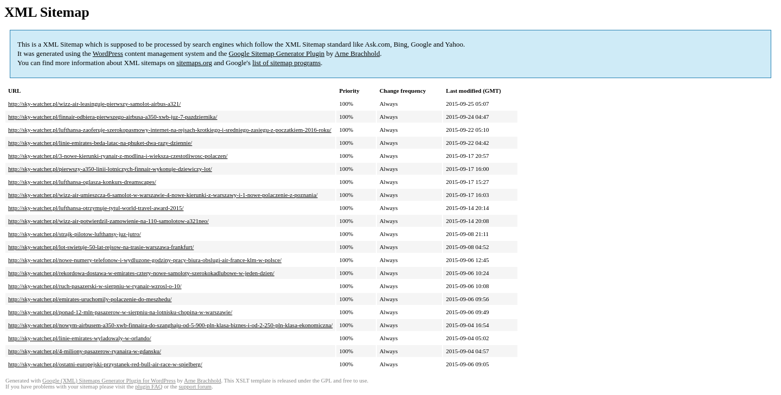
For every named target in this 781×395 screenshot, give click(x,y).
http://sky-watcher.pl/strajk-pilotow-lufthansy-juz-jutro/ (74, 234)
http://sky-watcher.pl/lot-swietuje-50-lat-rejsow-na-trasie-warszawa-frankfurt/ (101, 247)
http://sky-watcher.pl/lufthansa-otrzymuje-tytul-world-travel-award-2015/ (96, 208)
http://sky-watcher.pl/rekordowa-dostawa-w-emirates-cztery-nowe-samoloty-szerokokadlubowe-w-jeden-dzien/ (141, 273)
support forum (195, 387)
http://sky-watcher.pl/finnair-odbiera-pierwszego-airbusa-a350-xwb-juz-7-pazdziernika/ (112, 116)
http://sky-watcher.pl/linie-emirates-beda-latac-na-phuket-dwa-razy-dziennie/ (100, 142)
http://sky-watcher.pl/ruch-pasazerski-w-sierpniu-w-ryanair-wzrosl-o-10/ (95, 286)
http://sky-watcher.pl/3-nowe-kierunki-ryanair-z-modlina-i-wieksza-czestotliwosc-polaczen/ (118, 155)
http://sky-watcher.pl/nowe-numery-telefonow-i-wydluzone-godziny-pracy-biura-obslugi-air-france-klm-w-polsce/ (144, 260)
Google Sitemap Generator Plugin (277, 53)
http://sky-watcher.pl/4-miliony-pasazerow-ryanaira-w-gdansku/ (84, 351)
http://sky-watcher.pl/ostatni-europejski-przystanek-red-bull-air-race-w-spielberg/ (105, 364)
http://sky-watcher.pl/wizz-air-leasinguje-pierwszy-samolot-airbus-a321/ (94, 103)
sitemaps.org (194, 63)
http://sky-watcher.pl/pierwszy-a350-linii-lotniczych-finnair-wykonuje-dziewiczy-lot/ (110, 168)
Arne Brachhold (357, 53)
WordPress (108, 53)
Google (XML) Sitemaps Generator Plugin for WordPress (109, 381)
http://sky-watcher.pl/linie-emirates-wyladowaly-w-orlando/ (79, 338)
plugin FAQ (148, 387)
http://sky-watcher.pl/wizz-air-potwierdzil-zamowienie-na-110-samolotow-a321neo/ (108, 221)
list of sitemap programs (286, 63)
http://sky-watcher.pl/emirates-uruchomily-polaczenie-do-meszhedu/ (89, 299)
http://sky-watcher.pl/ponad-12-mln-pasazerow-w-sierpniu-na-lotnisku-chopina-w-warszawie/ (120, 312)
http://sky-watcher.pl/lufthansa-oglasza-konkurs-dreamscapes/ (82, 182)
